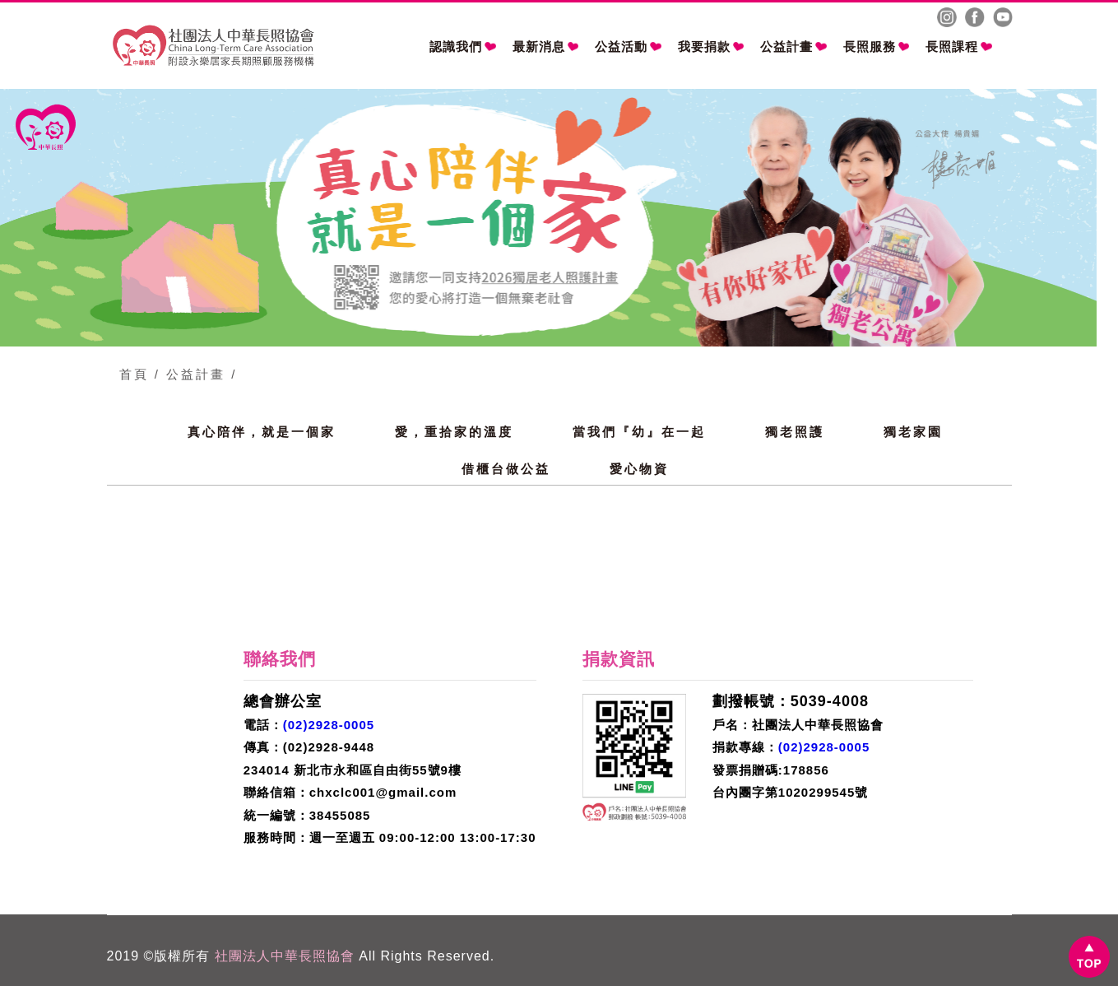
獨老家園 (913, 432)
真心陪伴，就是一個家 (262, 432)
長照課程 (958, 46)
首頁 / (139, 374)
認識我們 (462, 46)
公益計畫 (793, 46)
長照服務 (876, 46)
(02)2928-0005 (328, 725)
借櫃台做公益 (506, 469)
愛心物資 (639, 469)
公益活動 (628, 46)
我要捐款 (711, 46)
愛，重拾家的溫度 (454, 432)
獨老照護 (794, 432)
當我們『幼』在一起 (639, 432)
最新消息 (546, 46)
